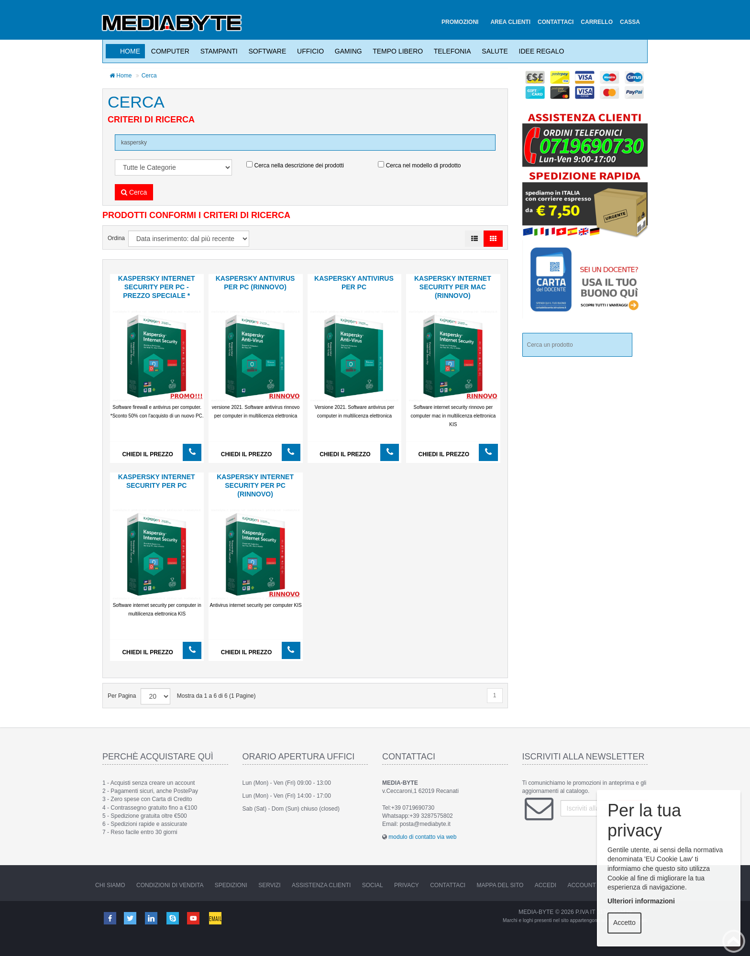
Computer (168, 51)
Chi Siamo (110, 885)
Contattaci (447, 885)
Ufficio (308, 51)
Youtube (194, 918)
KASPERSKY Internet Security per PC (156, 481)
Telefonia (450, 51)
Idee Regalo (539, 51)
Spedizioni (231, 885)
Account (581, 885)
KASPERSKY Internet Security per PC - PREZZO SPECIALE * (156, 287)
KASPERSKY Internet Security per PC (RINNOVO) (255, 485)
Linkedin (152, 918)
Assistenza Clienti (321, 885)
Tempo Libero (396, 51)
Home (130, 51)
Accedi (545, 885)
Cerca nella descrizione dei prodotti (295, 165)
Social (372, 885)
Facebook (109, 918)
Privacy (406, 885)
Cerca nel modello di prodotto (419, 165)
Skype (173, 918)
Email (216, 918)
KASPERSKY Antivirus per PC (354, 283)
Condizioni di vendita (169, 885)
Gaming (346, 51)
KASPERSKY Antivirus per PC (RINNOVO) (255, 283)
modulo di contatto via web (422, 837)
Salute (493, 51)
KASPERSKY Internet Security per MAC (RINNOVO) (452, 287)
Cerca (149, 75)
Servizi (269, 885)
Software (266, 51)
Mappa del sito (500, 885)
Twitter (130, 918)
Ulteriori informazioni (641, 901)
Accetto (624, 922)
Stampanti (217, 51)
